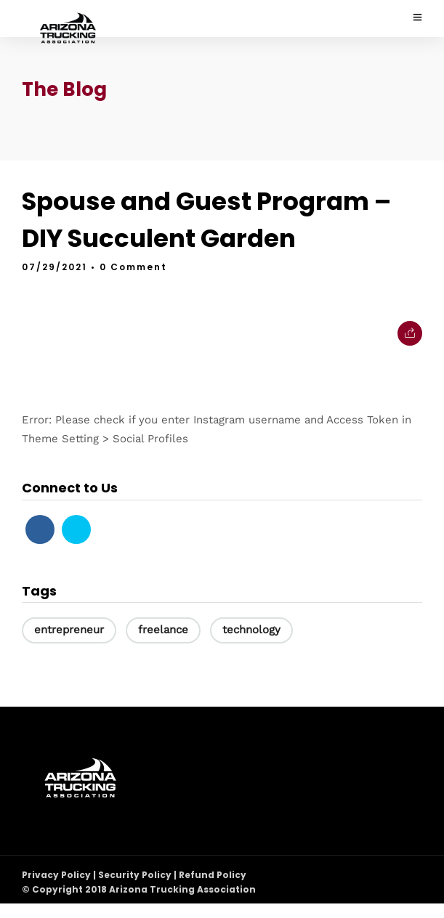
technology (251, 629)
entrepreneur (69, 629)
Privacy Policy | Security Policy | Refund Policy (134, 875)
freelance (163, 629)
